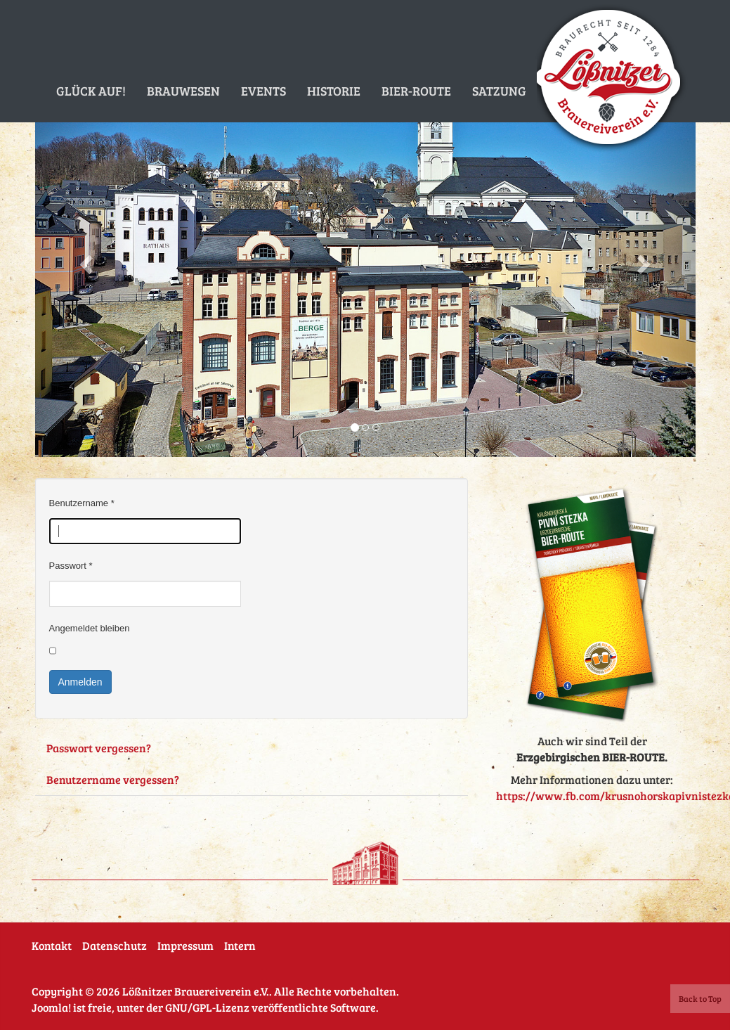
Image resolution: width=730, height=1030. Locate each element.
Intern (240, 945)
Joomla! (51, 1007)
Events (263, 90)
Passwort (71, 565)
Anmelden (80, 682)
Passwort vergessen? (98, 747)
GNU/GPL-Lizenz (207, 1007)
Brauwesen (183, 90)
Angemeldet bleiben (89, 628)
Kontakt (52, 945)
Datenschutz (114, 945)
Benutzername (82, 503)
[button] (84, 260)
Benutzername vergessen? (112, 779)
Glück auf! (91, 90)
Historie (333, 90)
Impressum (185, 945)
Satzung (499, 90)
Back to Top (700, 998)
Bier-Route (416, 90)
